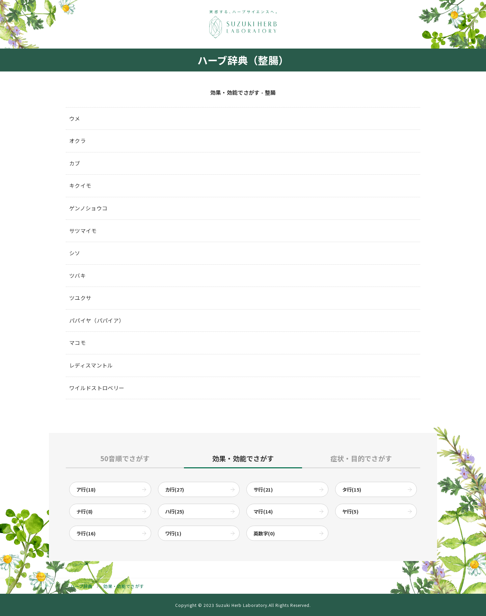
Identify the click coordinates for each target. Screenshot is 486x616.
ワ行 (173, 533)
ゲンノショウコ (88, 208)
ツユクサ (80, 298)
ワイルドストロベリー (96, 388)
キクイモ (80, 185)
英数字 (264, 533)
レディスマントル (91, 365)
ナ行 (84, 511)
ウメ (74, 118)
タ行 (351, 489)
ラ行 (86, 533)
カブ (74, 163)
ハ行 (174, 511)
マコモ (77, 343)
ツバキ (77, 275)
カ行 (174, 489)
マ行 (263, 511)
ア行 (86, 489)
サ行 (263, 489)
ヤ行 (350, 511)
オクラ (77, 141)
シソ (74, 253)
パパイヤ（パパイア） (96, 320)
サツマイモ (83, 231)
